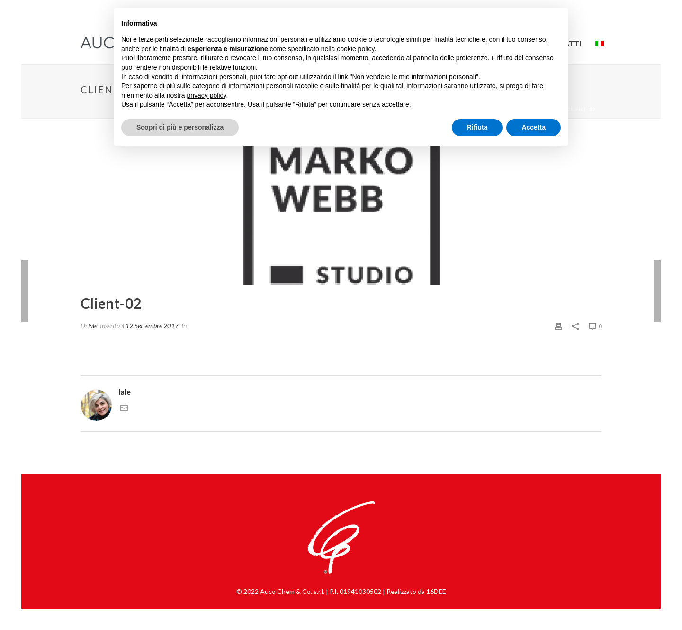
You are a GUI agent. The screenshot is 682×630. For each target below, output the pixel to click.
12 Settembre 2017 (152, 326)
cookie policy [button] (355, 49)
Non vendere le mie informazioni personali (414, 77)
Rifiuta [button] (477, 127)
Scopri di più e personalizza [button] (180, 127)
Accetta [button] (533, 127)
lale (92, 326)
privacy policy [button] (206, 95)
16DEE (436, 591)
